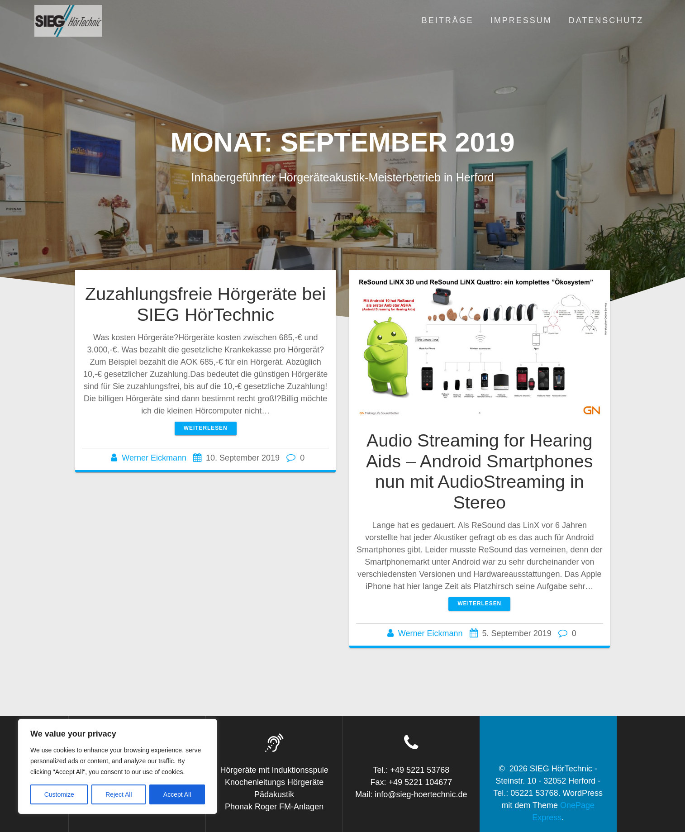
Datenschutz (606, 20)
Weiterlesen (206, 428)
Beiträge (448, 20)
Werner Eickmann (154, 457)
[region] (117, 766)
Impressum (521, 20)
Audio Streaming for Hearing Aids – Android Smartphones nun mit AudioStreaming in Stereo (479, 471)
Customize (59, 794)
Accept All (177, 794)
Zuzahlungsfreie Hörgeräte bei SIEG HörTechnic (205, 304)
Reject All (118, 794)
